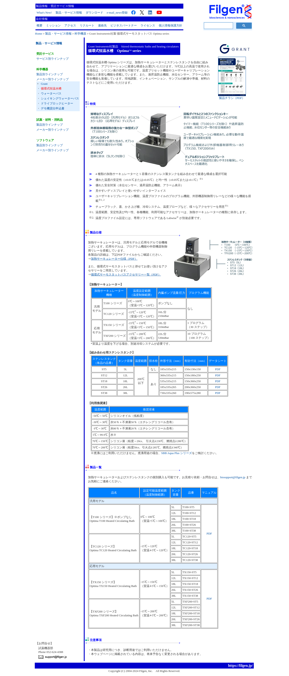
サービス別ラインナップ (52, 58)
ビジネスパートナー (123, 25)
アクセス (70, 25)
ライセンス (147, 25)
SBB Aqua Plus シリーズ (176, 453)
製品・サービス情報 (69, 12)
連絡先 (102, 25)
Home (38, 33)
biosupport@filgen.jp (232, 477)
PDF (218, 369)
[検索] (218, 26)
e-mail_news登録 (117, 12)
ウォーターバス (51, 93)
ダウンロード (94, 12)
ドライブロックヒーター (57, 103)
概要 (39, 25)
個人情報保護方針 (170, 25)
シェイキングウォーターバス (60, 98)
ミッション (53, 25)
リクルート (87, 25)
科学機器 (80, 33)
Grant (44, 83)
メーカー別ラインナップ (52, 79)
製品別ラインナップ (49, 74)
